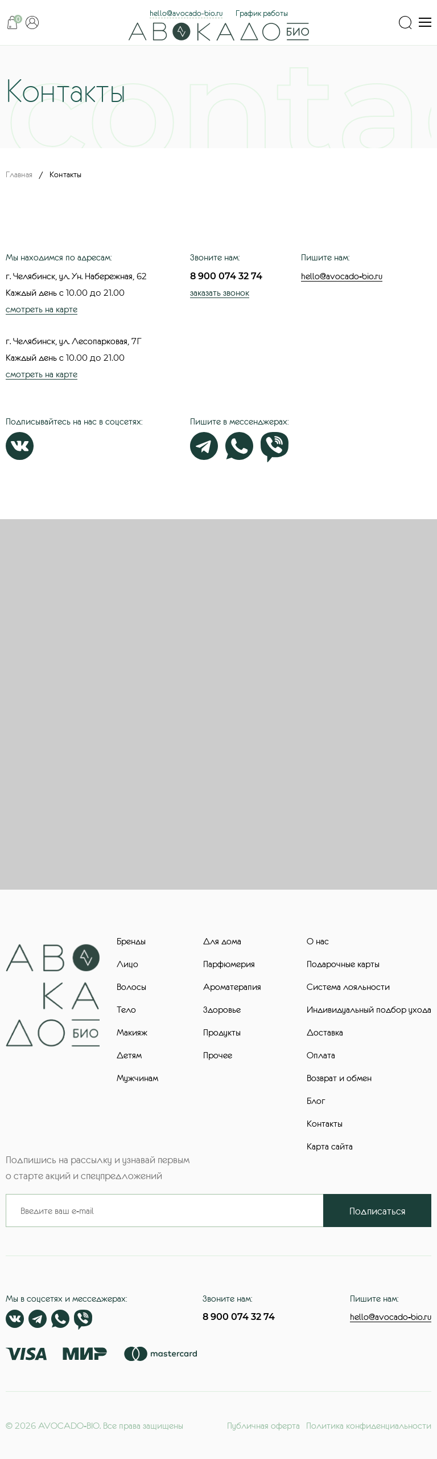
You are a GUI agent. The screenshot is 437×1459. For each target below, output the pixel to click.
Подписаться (377, 1211)
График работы (262, 13)
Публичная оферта (263, 1425)
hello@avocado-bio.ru (186, 13)
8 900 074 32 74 (226, 276)
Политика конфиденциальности (368, 1425)
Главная (19, 174)
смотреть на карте (41, 309)
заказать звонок (219, 292)
